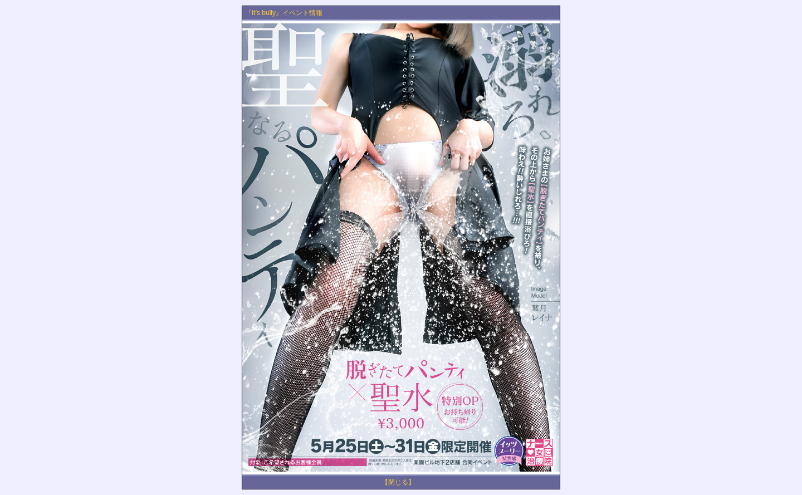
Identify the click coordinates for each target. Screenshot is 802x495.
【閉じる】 (398, 482)
